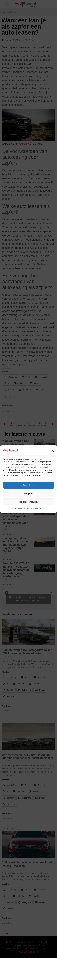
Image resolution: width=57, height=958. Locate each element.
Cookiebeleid (19, 509)
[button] (52, 450)
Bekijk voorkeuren (28, 501)
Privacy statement (33, 509)
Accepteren (28, 485)
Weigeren (28, 493)
